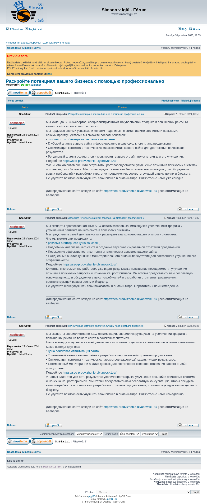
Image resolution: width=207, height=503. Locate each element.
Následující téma (190, 100)
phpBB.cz (112, 499)
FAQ (182, 29)
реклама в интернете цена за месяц (73, 243)
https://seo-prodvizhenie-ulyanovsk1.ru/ (89, 161)
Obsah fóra (13, 48)
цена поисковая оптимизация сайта (73, 351)
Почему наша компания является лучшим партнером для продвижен (106, 326)
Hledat (195, 29)
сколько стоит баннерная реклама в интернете (81, 139)
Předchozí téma (170, 100)
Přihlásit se (14, 29)
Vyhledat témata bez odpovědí (23, 42)
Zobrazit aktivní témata (56, 42)
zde (49, 73)
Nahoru (11, 209)
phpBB (92, 496)
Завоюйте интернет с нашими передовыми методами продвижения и (106, 218)
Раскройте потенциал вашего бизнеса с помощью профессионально (85, 81)
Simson (26, 48)
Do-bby (25, 84)
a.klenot (36, 84)
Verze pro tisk (15, 100)
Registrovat (33, 29)
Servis (37, 48)
